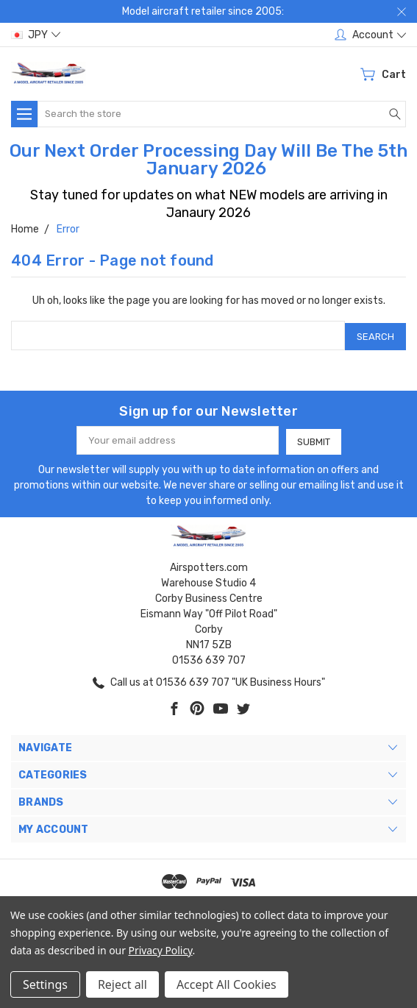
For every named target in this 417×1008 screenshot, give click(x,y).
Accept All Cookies (227, 984)
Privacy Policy (161, 950)
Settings (45, 984)
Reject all (122, 984)
